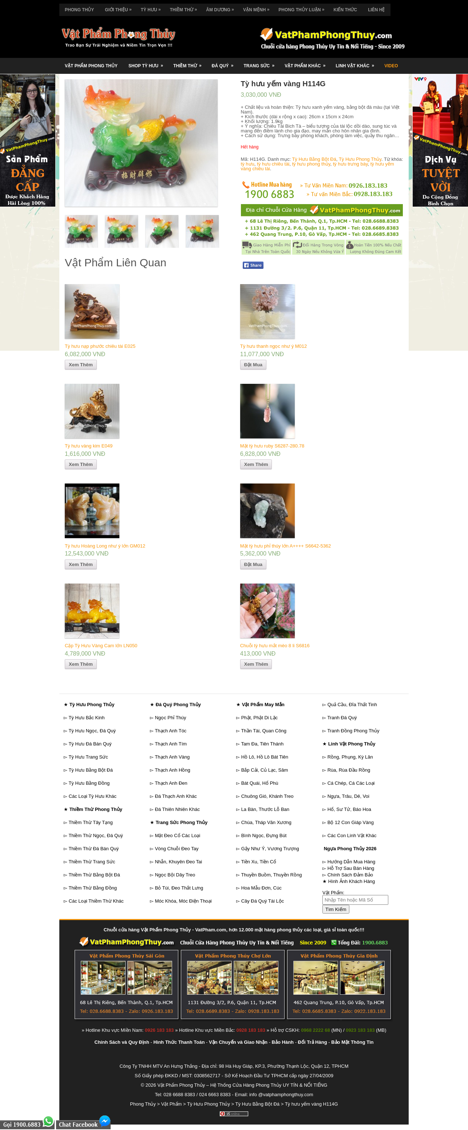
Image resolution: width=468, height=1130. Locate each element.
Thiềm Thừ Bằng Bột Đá (94, 875)
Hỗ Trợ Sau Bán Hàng (351, 868)
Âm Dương (222, 8)
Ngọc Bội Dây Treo (175, 875)
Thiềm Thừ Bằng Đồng (92, 888)
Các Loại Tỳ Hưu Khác (92, 796)
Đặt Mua (253, 364)
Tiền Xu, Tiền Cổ (258, 861)
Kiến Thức (345, 9)
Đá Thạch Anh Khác (176, 796)
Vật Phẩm (171, 1104)
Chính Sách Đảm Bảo (350, 875)
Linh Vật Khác (357, 63)
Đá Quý (225, 63)
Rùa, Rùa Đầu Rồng (349, 770)
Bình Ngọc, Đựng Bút (264, 835)
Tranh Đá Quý (342, 717)
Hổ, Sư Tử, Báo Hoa (349, 809)
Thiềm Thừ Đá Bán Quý (93, 848)
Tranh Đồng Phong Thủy (353, 730)
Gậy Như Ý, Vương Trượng (270, 848)
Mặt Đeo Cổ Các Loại (178, 835)
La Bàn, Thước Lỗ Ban (265, 809)
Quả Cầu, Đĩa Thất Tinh (352, 704)
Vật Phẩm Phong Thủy (91, 65)
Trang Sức (261, 63)
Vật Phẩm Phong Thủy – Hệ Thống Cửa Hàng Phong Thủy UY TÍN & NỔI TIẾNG (242, 1085)
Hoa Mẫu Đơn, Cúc (261, 888)
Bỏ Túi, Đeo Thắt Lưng (179, 888)
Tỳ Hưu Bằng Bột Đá (314, 159)
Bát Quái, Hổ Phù (259, 783)
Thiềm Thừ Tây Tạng (90, 822)
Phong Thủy (79, 9)
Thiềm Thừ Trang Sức (91, 861)
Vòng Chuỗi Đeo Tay (177, 848)
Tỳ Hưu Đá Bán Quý (89, 744)
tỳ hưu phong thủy (311, 164)
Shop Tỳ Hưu (148, 63)
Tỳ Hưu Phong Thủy (360, 159)
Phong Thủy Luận (303, 8)
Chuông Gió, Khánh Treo (267, 796)
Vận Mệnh (258, 8)
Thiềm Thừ (185, 8)
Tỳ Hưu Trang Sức (88, 757)
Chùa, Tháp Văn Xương (266, 822)
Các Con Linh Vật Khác (352, 835)
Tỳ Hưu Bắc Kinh (86, 717)
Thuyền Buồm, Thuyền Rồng (271, 875)
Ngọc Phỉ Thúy (170, 717)
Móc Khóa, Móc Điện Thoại (183, 901)
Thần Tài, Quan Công (263, 730)
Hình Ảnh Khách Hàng (351, 881)
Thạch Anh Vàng (172, 757)
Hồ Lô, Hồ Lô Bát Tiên (264, 757)
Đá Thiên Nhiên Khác (177, 809)
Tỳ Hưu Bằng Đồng (89, 783)
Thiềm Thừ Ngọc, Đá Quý (95, 835)
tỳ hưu (247, 164)
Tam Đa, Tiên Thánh (262, 744)
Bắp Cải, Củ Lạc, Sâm (264, 770)
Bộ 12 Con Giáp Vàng (351, 822)
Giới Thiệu (120, 8)
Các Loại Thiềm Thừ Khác (96, 901)
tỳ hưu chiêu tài (273, 164)
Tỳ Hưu (152, 8)
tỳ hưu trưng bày (350, 164)
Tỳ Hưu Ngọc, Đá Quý (92, 730)
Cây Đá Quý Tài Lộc (262, 901)
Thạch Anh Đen (171, 783)
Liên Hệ (376, 9)
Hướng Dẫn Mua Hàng (352, 861)
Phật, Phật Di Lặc (259, 717)
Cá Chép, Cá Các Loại (351, 783)
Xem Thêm (81, 364)
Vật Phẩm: (333, 892)
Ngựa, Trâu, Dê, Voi (348, 796)
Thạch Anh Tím (171, 744)
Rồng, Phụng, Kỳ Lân (350, 757)
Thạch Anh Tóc (170, 730)
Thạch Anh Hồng (172, 770)
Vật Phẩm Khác (307, 63)
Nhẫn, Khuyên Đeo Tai (178, 861)
